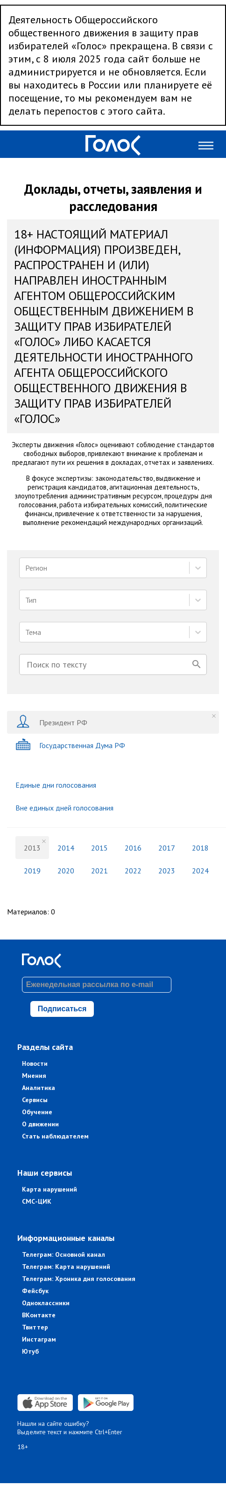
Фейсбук (35, 1291)
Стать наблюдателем (55, 1136)
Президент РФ (51, 722)
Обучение (37, 1112)
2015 (99, 847)
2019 (32, 870)
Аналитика (38, 1087)
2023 (166, 870)
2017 (166, 847)
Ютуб (30, 1351)
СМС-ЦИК (36, 1201)
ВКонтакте (39, 1315)
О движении (40, 1124)
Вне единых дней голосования (64, 807)
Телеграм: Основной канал (63, 1254)
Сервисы (35, 1100)
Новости (35, 1063)
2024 (200, 870)
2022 (133, 870)
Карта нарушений (49, 1189)
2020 (65, 870)
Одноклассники (46, 1303)
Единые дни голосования (55, 785)
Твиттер (35, 1327)
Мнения (34, 1075)
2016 (133, 847)
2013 (32, 847)
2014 (65, 847)
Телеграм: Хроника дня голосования (78, 1278)
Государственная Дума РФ (70, 745)
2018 (200, 847)
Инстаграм (39, 1339)
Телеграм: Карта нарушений (66, 1266)
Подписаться (62, 1009)
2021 (99, 870)
